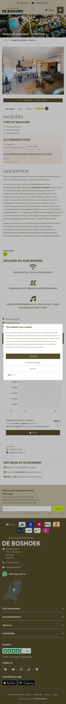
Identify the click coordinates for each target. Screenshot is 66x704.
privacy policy (38, 347)
